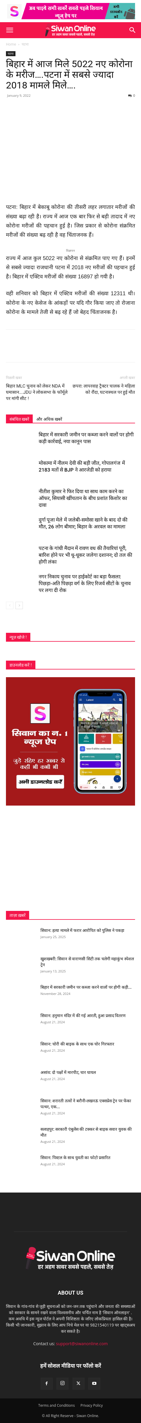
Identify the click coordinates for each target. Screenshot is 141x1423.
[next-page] (19, 605)
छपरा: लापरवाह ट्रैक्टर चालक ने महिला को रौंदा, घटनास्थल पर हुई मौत (104, 389)
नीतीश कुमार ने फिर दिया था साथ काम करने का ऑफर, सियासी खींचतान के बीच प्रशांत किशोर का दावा (83, 498)
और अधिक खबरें (49, 419)
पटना (25, 44)
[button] (9, 30)
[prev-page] (9, 605)
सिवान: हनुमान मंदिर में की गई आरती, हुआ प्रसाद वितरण (83, 1015)
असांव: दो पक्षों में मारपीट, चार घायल (68, 1072)
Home (11, 44)
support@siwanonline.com (82, 1343)
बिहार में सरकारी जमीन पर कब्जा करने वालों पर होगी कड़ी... (85, 987)
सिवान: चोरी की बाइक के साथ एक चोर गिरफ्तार (77, 1044)
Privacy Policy (91, 1405)
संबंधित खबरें (19, 419)
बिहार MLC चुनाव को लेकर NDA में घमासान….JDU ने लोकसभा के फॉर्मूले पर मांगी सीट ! (37, 392)
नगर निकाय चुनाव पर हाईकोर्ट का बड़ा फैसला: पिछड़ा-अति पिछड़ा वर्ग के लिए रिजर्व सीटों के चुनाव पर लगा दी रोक (85, 583)
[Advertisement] (70, 858)
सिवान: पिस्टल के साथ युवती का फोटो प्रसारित (75, 1157)
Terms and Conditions (56, 1405)
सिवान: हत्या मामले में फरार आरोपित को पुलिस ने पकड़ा (82, 930)
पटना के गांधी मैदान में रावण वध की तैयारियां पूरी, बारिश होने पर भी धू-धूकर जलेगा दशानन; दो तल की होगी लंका (85, 555)
